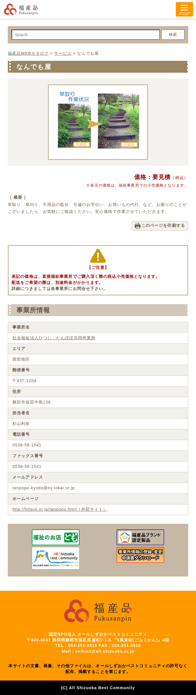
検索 (173, 34)
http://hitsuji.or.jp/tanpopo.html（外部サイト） (59, 509)
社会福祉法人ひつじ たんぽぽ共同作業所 (53, 337)
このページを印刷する (163, 225)
